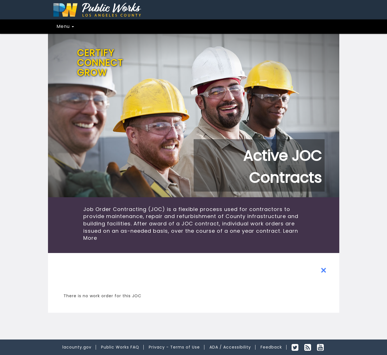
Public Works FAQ (120, 347)
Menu (65, 26)
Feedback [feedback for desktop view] (271, 347)
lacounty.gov (76, 347)
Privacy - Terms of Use (174, 347)
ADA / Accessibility (230, 347)
